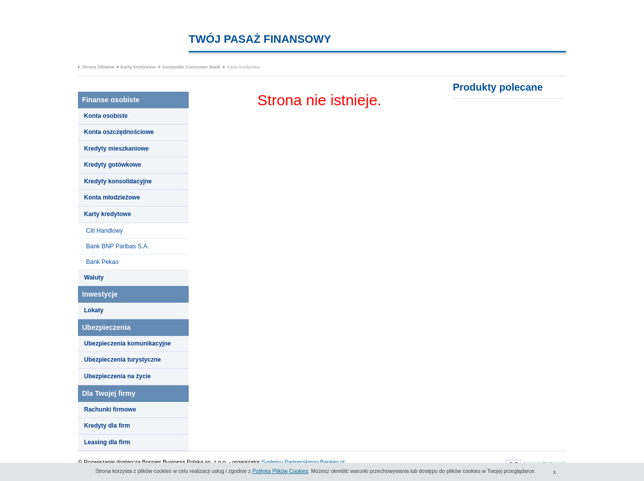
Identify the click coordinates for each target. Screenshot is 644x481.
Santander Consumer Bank (192, 67)
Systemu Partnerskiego (290, 462)
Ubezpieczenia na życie (117, 376)
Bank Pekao (102, 261)
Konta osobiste (106, 115)
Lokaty (94, 310)
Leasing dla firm (107, 442)
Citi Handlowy (104, 230)
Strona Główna (98, 67)
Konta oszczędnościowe (119, 131)
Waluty (94, 277)
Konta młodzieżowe (112, 197)
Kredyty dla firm (107, 425)
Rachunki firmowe (110, 409)
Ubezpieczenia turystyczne (122, 359)
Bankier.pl (332, 462)
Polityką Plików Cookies (280, 471)
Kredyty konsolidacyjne (118, 181)
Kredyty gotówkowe (112, 164)
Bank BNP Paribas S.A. (117, 246)
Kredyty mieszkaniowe (116, 148)
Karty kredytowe (138, 67)
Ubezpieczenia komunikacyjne (127, 343)
